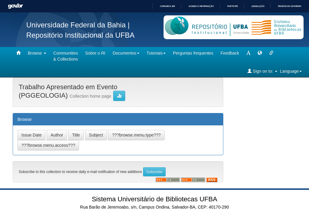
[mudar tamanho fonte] (248, 53)
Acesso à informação (201, 6)
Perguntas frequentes (193, 53)
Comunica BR (167, 6)
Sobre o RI (95, 53)
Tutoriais (156, 53)
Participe (232, 6)
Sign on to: (262, 71)
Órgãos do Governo (289, 6)
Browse (37, 53)
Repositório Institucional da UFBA (80, 35)
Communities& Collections (65, 56)
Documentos (126, 53)
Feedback (230, 53)
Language (291, 71)
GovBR (15, 6)
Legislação (257, 6)
